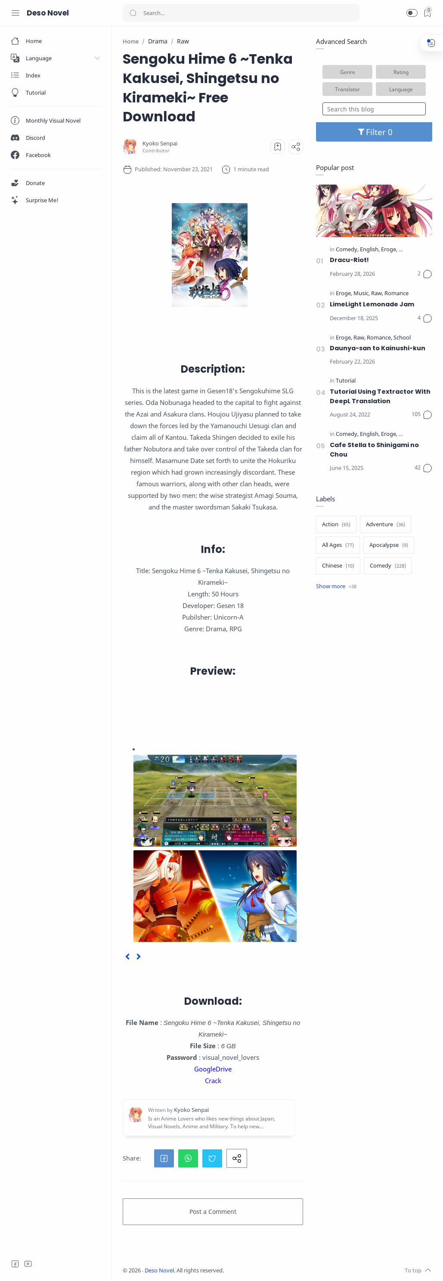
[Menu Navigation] (15, 13)
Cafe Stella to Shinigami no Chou (374, 450)
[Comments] (425, 274)
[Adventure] (385, 524)
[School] (402, 338)
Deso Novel (48, 13)
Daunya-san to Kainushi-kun (377, 348)
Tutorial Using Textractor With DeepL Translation (380, 396)
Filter (374, 132)
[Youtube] (28, 1263)
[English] (370, 250)
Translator (347, 89)
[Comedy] (347, 250)
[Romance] (396, 294)
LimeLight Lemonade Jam (372, 304)
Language (401, 89)
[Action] (336, 524)
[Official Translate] (420, 250)
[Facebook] (15, 1263)
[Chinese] (338, 565)
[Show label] (336, 586)
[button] (412, 13)
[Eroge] (389, 250)
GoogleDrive (213, 1069)
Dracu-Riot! (349, 260)
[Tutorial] (346, 381)
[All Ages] (338, 545)
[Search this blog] (374, 108)
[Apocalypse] (388, 545)
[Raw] (377, 294)
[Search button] (133, 13)
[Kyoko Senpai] (160, 143)
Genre (347, 71)
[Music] (361, 294)
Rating (401, 71)
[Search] (241, 13)
